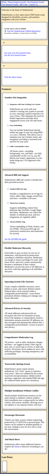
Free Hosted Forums (10, 4)
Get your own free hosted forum (17, 53)
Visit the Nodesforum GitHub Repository (22, 31)
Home (4, 2)
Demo (17, 447)
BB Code (23, 4)
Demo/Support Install (17, 2)
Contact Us (33, 4)
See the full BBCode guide (16, 239)
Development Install (35, 2)
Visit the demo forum (13, 77)
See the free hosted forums (15, 55)
